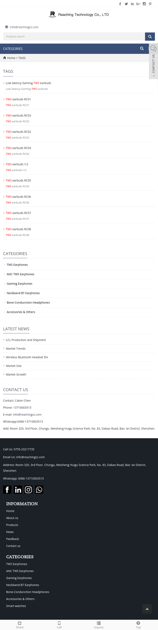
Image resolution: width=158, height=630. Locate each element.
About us (12, 518)
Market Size (14, 366)
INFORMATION (22, 504)
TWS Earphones (17, 265)
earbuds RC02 (18, 132)
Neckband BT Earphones (23, 293)
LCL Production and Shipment (26, 340)
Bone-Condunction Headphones (28, 302)
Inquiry (98, 624)
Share (20, 624)
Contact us (13, 546)
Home (11, 58)
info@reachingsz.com (24, 27)
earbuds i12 (17, 164)
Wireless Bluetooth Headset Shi (27, 357)
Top (138, 624)
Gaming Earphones (19, 284)
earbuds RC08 (18, 229)
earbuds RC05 (18, 180)
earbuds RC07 (18, 213)
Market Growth (16, 374)
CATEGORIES (12, 48)
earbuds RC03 (18, 115)
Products (12, 525)
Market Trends (16, 348)
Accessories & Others (21, 312)
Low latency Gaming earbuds (28, 83)
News (10, 532)
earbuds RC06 (18, 197)
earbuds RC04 (18, 148)
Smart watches (16, 606)
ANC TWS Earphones (20, 274)
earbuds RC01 (18, 99)
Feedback (12, 539)
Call (59, 624)
